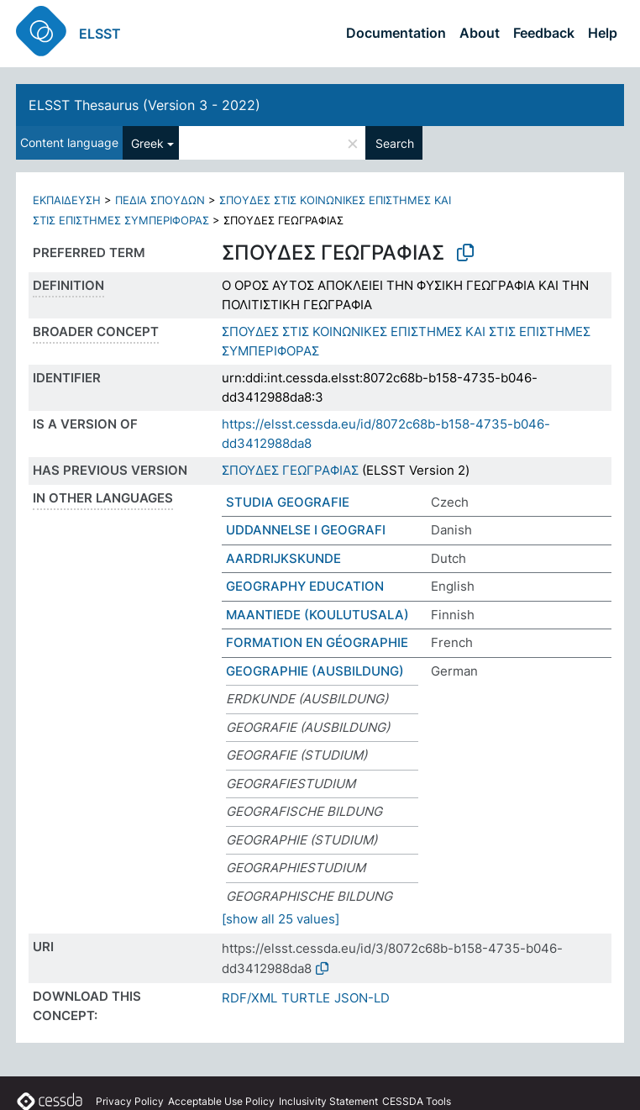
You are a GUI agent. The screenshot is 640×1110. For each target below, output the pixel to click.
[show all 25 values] (280, 919)
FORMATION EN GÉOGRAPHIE (317, 642)
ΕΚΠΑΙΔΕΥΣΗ (67, 200)
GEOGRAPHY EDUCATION (305, 586)
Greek (147, 143)
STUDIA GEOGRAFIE (287, 502)
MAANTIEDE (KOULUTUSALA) (317, 615)
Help (602, 32)
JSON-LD (362, 998)
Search (394, 143)
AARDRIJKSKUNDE (283, 558)
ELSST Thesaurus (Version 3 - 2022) (144, 105)
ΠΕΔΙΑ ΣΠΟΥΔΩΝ (160, 200)
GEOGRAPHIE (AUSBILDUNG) (315, 671)
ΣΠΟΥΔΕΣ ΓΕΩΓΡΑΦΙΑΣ (290, 470)
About (479, 32)
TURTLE (305, 998)
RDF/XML (249, 998)
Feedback (543, 32)
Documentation (396, 32)
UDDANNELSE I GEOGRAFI (306, 530)
